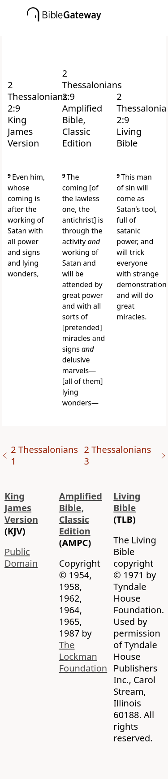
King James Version (21, 507)
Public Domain (21, 557)
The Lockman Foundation (83, 656)
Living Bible (126, 502)
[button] (97, 30)
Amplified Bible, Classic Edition (80, 513)
